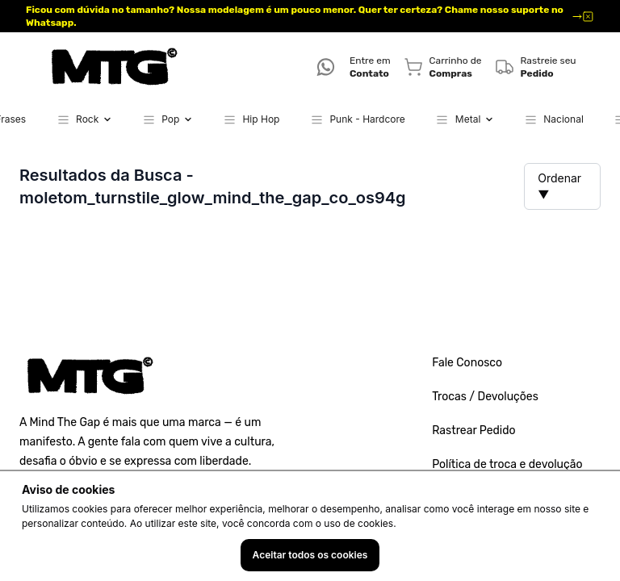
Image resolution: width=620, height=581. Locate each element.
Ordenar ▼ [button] (559, 186)
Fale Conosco (467, 363)
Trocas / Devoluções (485, 396)
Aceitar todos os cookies (310, 555)
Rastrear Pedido (474, 430)
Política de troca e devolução (507, 464)
